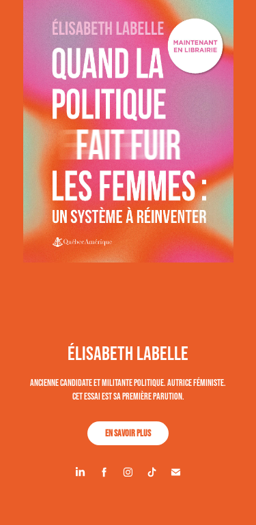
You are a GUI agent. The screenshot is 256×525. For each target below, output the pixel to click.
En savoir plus (128, 432)
